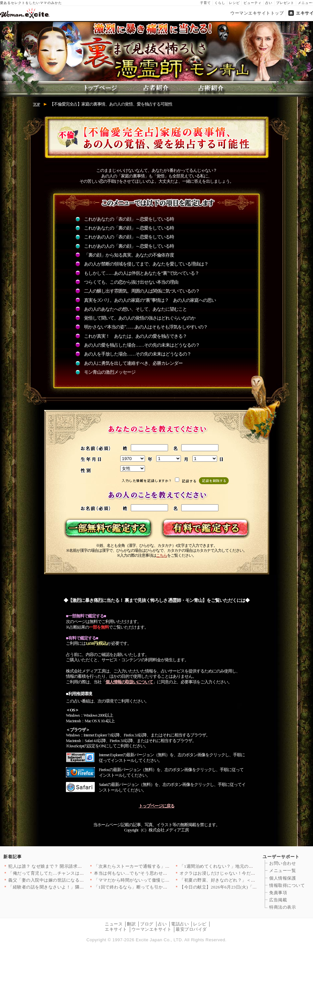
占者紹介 (156, 89)
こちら (161, 555)
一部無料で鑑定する (109, 528)
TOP (36, 104)
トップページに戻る (156, 806)
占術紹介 (209, 89)
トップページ (103, 89)
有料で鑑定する (203, 528)
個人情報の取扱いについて (129, 682)
